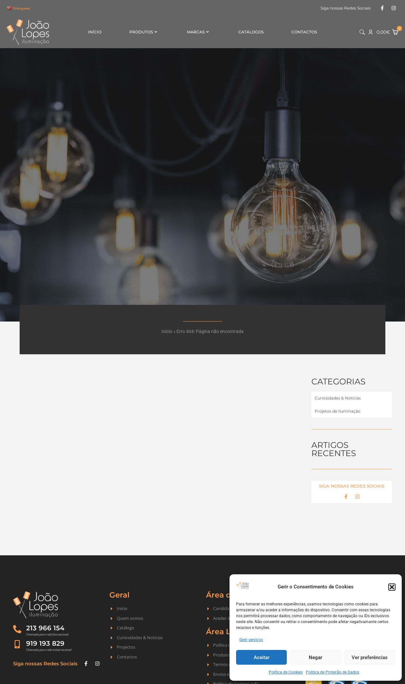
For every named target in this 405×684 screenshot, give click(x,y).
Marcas (198, 31)
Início (94, 31)
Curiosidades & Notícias (338, 398)
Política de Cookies (286, 672)
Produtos (143, 31)
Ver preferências (370, 657)
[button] (392, 587)
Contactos (304, 31)
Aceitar (261, 657)
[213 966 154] (17, 629)
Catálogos (251, 31)
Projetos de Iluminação (337, 411)
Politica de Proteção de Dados (332, 672)
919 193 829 (45, 643)
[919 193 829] (17, 644)
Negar (315, 657)
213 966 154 (45, 628)
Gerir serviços (251, 640)
